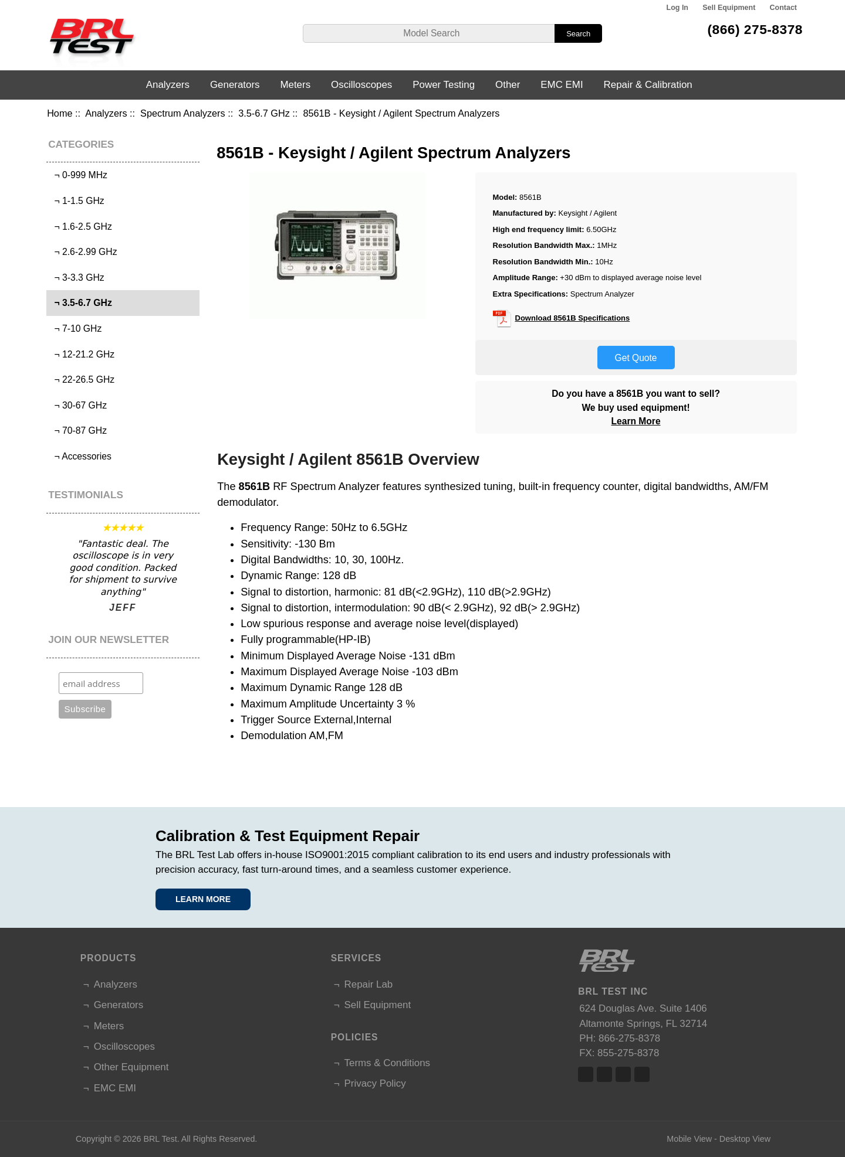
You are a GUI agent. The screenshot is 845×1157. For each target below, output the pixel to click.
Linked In (623, 1074)
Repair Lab (368, 984)
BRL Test (160, 1139)
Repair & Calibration (648, 84)
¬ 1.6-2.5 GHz (80, 227)
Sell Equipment (728, 8)
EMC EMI (561, 84)
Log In (677, 8)
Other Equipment (131, 1067)
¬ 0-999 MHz (78, 175)
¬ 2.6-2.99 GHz (83, 252)
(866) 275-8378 (755, 29)
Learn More (636, 421)
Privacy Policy (375, 1083)
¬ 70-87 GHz (78, 430)
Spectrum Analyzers (182, 113)
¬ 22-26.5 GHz (81, 379)
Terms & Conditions (387, 1062)
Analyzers (106, 113)
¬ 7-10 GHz (75, 329)
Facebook (585, 1074)
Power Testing (444, 84)
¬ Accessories (80, 456)
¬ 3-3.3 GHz (76, 278)
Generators (235, 84)
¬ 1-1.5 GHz (76, 201)
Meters (295, 84)
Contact (783, 8)
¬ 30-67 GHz (78, 405)
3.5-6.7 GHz (264, 113)
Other (507, 84)
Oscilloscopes (361, 84)
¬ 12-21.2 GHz (81, 354)
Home (59, 113)
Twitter (604, 1074)
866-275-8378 (629, 1038)
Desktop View (744, 1139)
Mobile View (689, 1139)
